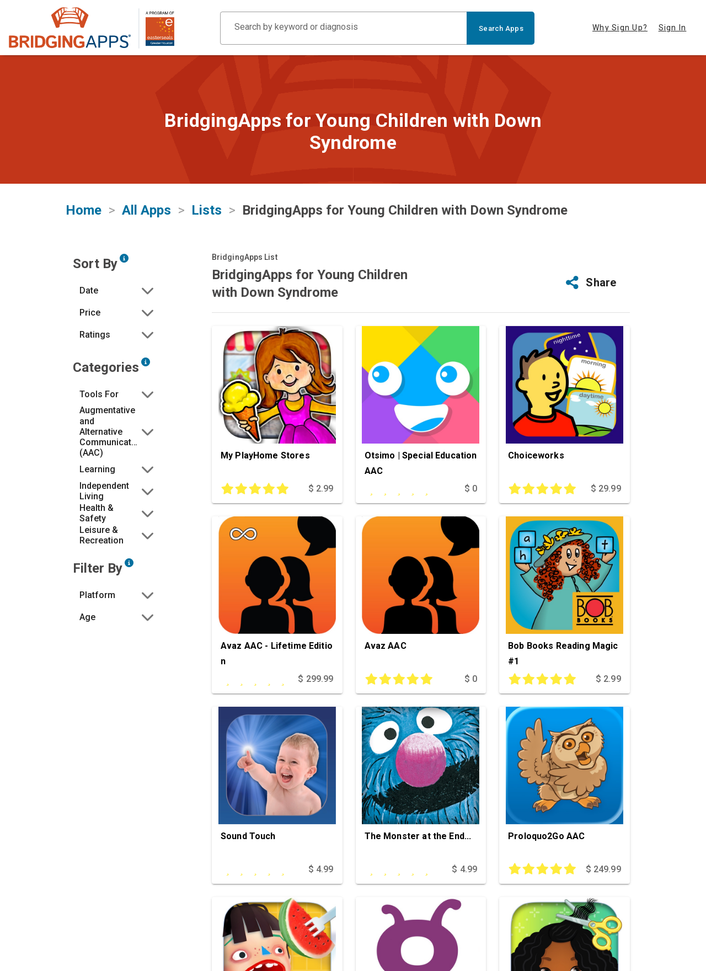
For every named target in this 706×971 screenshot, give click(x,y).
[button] (117, 290)
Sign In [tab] (673, 27)
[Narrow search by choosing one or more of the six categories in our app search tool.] (146, 362)
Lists (206, 210)
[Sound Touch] (277, 784)
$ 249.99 (603, 869)
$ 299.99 (315, 679)
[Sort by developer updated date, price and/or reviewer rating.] (124, 258)
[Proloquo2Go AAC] (564, 784)
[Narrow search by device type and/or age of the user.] (129, 563)
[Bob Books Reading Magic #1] (564, 593)
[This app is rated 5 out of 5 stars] (258, 488)
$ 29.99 (606, 488)
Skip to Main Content (0, 0)
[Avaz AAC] (421, 593)
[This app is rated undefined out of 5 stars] (402, 488)
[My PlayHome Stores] (277, 403)
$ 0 (470, 488)
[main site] (91, 28)
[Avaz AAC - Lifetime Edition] (277, 593)
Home (83, 210)
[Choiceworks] (564, 403)
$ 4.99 (321, 869)
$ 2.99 (321, 488)
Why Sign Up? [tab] (620, 27)
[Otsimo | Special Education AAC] (421, 403)
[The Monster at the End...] (421, 784)
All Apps (146, 210)
